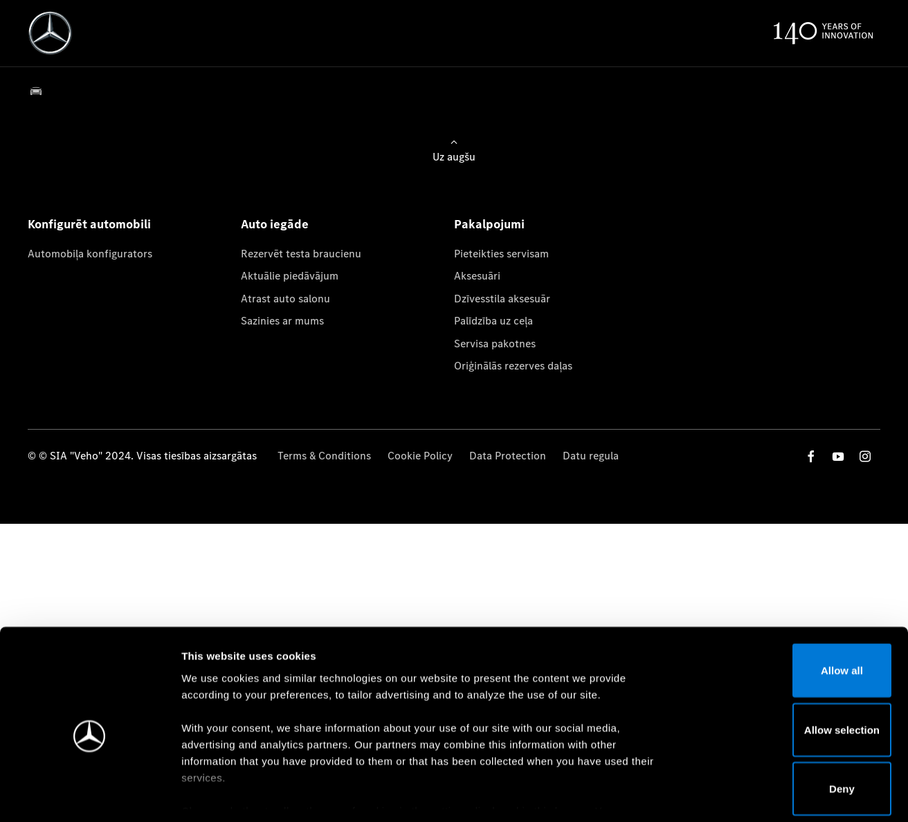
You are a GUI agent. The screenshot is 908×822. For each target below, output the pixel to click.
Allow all (793, 606)
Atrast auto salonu (285, 298)
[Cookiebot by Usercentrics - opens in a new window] (89, 795)
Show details (725, 795)
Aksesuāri (477, 275)
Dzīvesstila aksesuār (502, 298)
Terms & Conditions (324, 455)
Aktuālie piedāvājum (289, 275)
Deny (793, 724)
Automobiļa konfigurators (90, 253)
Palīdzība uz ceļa (493, 320)
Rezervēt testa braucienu (301, 253)
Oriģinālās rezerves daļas (513, 365)
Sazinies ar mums (282, 320)
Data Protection (507, 455)
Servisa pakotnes (495, 343)
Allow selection (792, 665)
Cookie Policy (420, 455)
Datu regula (591, 455)
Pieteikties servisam (501, 253)
